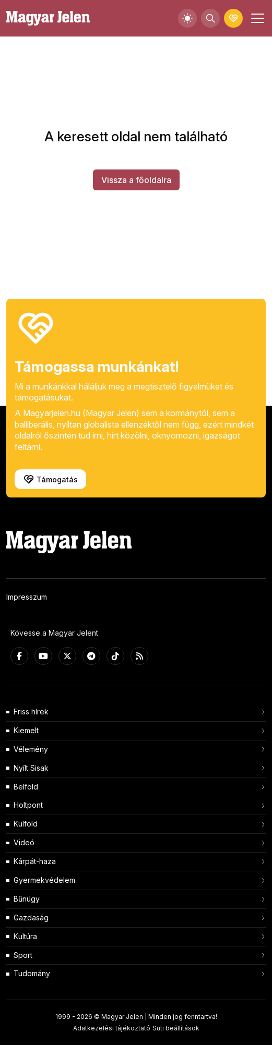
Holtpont (28, 804)
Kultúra (25, 936)
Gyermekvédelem (44, 880)
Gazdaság (31, 917)
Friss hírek (31, 711)
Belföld (26, 786)
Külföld (26, 823)
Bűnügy (27, 898)
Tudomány (32, 973)
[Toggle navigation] (256, 18)
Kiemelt (26, 730)
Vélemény (31, 749)
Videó (24, 842)
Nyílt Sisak (31, 767)
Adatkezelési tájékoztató (111, 1028)
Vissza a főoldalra (136, 180)
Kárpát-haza (35, 861)
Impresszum (26, 596)
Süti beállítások (175, 1028)
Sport (23, 955)
